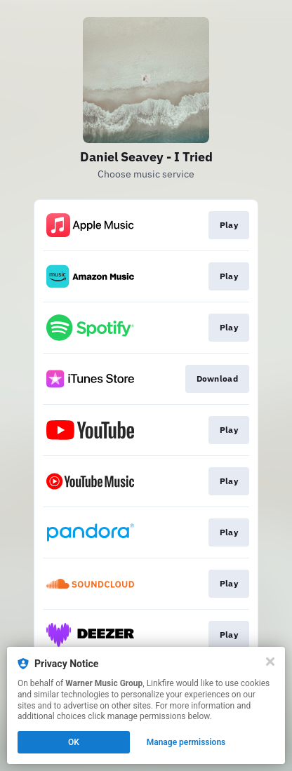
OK (73, 742)
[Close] (270, 661)
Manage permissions (186, 742)
